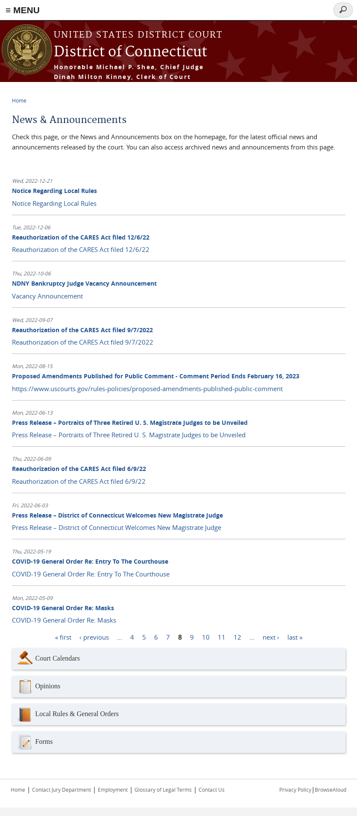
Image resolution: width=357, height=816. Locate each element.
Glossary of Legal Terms (163, 789)
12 (237, 636)
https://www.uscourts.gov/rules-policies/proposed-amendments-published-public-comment (147, 388)
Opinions (38, 686)
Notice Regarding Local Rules (54, 191)
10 (206, 636)
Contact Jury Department (61, 789)
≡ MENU (23, 10)
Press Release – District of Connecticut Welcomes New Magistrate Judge (117, 515)
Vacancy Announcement (47, 296)
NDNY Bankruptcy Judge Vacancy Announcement (84, 283)
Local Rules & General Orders (67, 714)
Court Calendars (48, 658)
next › (271, 636)
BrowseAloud (330, 789)
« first (63, 636)
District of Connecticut (130, 52)
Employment (113, 789)
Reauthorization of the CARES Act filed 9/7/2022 (82, 330)
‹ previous (94, 636)
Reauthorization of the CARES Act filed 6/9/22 (79, 469)
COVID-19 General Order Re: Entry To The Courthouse (90, 561)
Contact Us (212, 789)
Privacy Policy (295, 789)
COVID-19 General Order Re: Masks (63, 608)
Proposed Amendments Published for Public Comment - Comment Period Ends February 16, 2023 (155, 376)
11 (221, 636)
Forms (34, 742)
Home (19, 100)
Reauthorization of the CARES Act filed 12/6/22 (80, 237)
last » (294, 636)
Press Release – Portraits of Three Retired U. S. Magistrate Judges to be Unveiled (130, 422)
